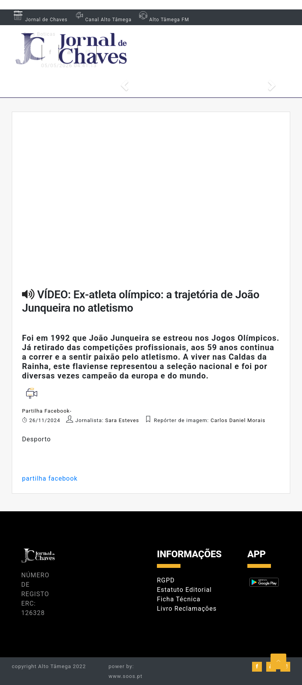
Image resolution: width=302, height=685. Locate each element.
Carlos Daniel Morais (237, 420)
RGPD (166, 580)
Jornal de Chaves (40, 19)
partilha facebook (49, 478)
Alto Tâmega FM (163, 19)
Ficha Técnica (179, 599)
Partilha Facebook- (47, 411)
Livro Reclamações (187, 608)
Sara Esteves (123, 420)
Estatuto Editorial (184, 589)
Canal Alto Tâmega (103, 19)
